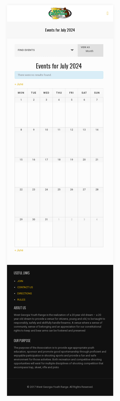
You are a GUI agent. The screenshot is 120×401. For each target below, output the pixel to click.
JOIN (20, 281)
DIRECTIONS (24, 293)
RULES (21, 299)
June (19, 84)
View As (85, 47)
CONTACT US (25, 287)
